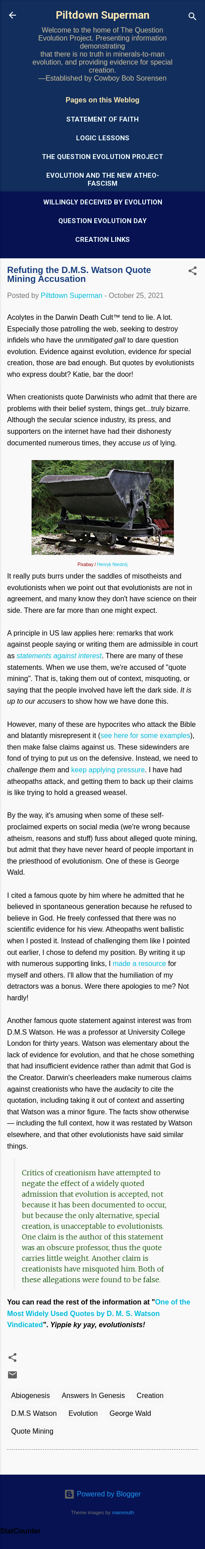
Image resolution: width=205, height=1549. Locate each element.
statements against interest (58, 656)
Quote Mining (32, 1431)
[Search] (192, 18)
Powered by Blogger (102, 1494)
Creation (150, 1395)
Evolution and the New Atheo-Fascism (102, 179)
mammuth (123, 1512)
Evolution (83, 1413)
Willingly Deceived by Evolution (102, 202)
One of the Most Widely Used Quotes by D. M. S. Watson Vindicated (98, 1313)
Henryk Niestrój (112, 564)
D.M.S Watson (34, 1413)
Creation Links (102, 240)
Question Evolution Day (102, 221)
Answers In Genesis (93, 1395)
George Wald (130, 1413)
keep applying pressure (108, 770)
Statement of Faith (102, 119)
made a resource (139, 963)
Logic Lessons (102, 138)
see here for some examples (145, 735)
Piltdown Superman (102, 15)
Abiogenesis (30, 1395)
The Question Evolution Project (102, 157)
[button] (192, 272)
